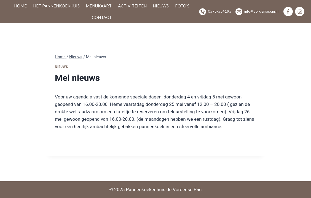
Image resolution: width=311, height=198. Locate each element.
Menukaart (99, 5)
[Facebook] (288, 11)
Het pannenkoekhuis (56, 5)
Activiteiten (132, 5)
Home (20, 5)
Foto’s (182, 5)
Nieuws (161, 5)
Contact (102, 17)
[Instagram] (299, 11)
